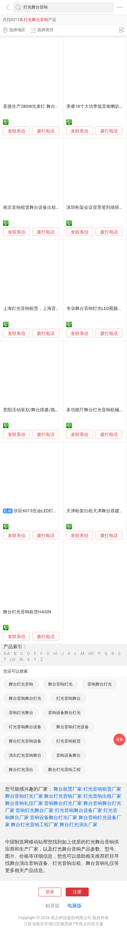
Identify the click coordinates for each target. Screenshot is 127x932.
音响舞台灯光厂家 (63, 803)
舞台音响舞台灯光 (25, 698)
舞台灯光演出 (21, 769)
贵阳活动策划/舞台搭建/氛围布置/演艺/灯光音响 (50, 409)
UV (12, 660)
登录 (49, 891)
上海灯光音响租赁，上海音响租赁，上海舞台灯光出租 (56, 308)
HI (56, 654)
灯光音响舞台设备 (25, 727)
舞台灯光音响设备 (25, 741)
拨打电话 (46, 131)
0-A (7, 654)
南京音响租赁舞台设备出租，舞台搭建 (40, 207)
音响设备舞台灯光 (64, 712)
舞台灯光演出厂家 (79, 824)
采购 (119, 739)
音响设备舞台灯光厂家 (53, 817)
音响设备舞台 (68, 755)
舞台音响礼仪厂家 (24, 803)
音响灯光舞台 (21, 712)
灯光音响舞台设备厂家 (78, 810)
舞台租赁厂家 (68, 789)
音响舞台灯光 (99, 684)
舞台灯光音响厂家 (63, 796)
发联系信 (16, 131)
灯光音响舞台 (68, 698)
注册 (77, 891)
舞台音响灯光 (60, 684)
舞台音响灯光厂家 (24, 796)
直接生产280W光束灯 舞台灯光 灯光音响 (43, 106)
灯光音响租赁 (68, 741)
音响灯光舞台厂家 (35, 810)
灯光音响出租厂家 (102, 796)
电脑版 (74, 905)
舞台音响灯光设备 (72, 727)
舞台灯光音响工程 (64, 769)
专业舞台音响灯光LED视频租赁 (96, 308)
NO (91, 654)
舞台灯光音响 (21, 684)
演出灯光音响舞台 (25, 755)
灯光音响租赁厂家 (102, 789)
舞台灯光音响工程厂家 (34, 824)
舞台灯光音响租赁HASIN (27, 611)
